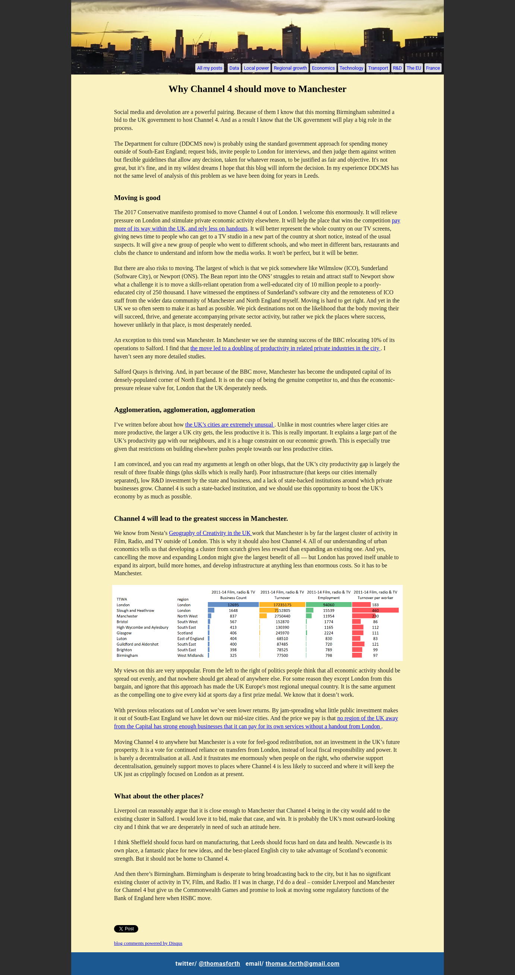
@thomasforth (219, 963)
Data (234, 67)
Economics (323, 67)
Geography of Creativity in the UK (210, 533)
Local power (256, 67)
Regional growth (290, 67)
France (433, 67)
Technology (351, 67)
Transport (378, 67)
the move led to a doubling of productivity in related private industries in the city (285, 348)
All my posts (209, 67)
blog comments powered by (148, 943)
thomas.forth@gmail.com (302, 963)
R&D (397, 67)
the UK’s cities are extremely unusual (229, 424)
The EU (414, 67)
